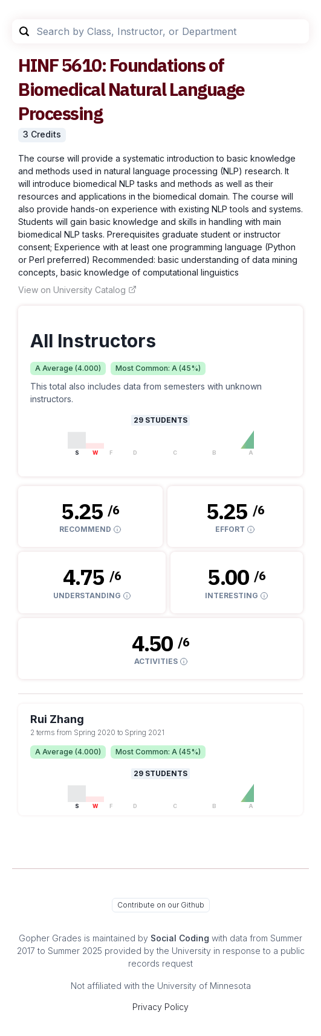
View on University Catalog (77, 290)
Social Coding (180, 938)
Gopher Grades (50, 938)
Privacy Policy (160, 1007)
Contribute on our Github (160, 904)
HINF (38, 65)
